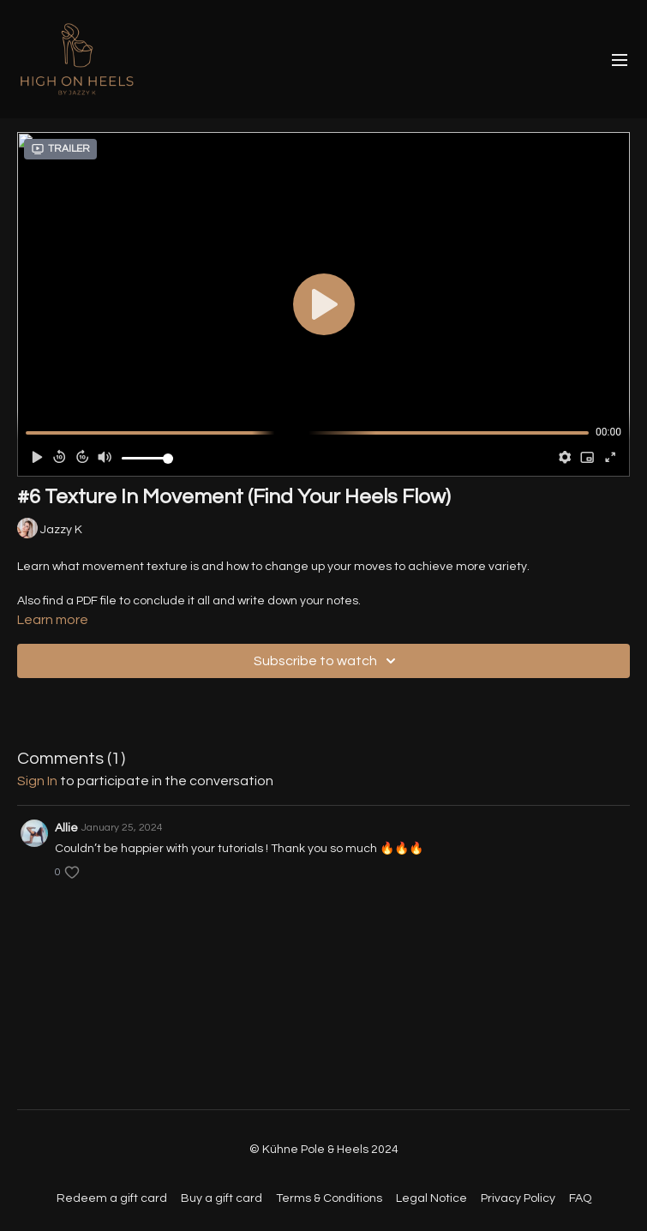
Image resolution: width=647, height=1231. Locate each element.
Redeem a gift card (112, 1198)
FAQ (580, 1198)
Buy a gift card (221, 1198)
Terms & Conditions (329, 1198)
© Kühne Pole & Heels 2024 (323, 1150)
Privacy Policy (518, 1198)
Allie (66, 828)
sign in (37, 781)
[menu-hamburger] (619, 59)
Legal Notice (431, 1198)
